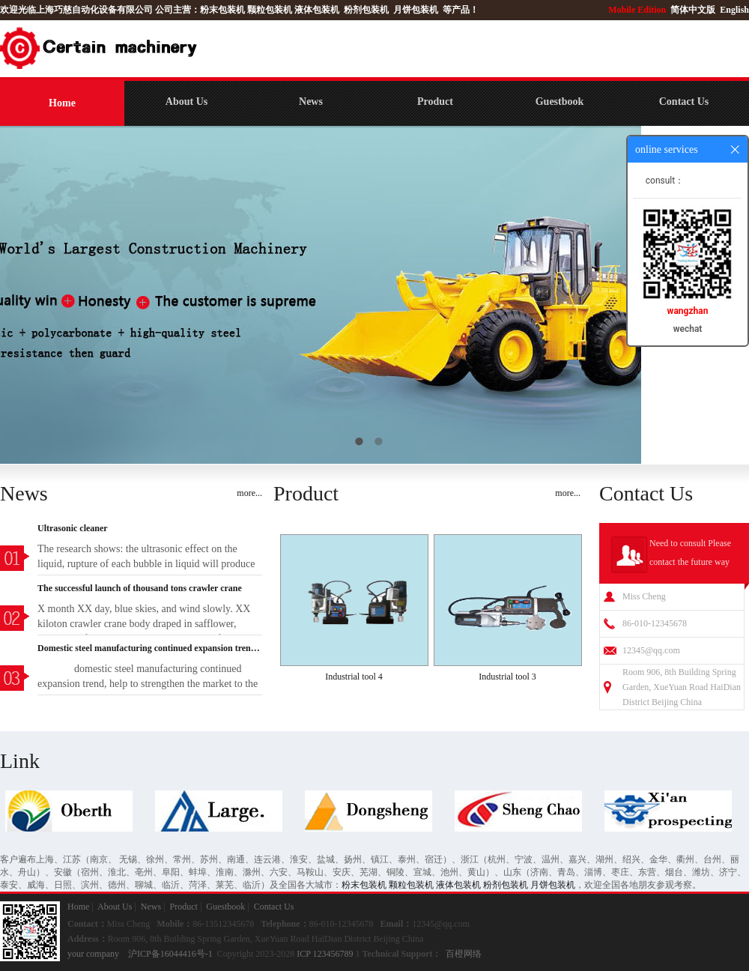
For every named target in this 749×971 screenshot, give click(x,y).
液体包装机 (316, 9)
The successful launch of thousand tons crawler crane (139, 588)
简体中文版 (694, 9)
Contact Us (684, 101)
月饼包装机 (415, 9)
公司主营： (177, 9)
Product (435, 101)
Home (62, 103)
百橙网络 (464, 954)
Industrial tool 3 (507, 676)
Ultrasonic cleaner (72, 528)
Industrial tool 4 (354, 676)
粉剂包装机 (366, 9)
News (311, 101)
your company (93, 954)
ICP (303, 954)
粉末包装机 (222, 9)
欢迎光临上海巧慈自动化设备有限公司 (76, 9)
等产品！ (461, 9)
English (734, 9)
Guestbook (560, 101)
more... (249, 493)
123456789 (333, 954)
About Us (186, 101)
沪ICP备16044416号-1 (170, 954)
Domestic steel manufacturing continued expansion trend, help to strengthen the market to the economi (149, 648)
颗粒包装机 (269, 9)
